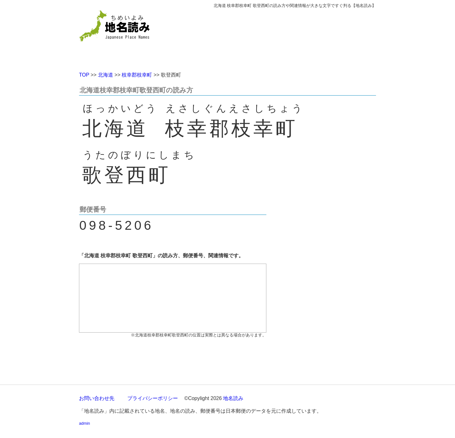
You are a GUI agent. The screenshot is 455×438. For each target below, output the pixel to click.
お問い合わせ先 (96, 398)
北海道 (105, 75)
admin (84, 423)
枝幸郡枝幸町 (137, 75)
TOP (84, 75)
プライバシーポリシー (152, 398)
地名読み (233, 398)
